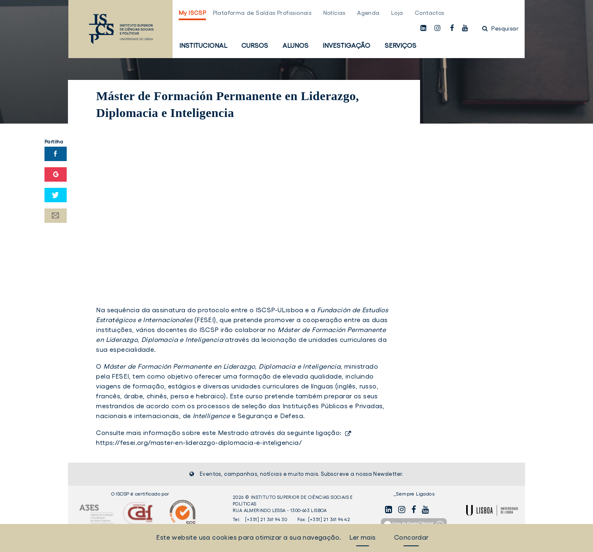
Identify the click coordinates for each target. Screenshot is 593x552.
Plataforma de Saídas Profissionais (262, 12)
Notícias (334, 12)
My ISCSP (192, 12)
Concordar (411, 537)
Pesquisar (500, 28)
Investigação (346, 45)
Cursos (254, 45)
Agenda (368, 12)
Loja (397, 12)
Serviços (400, 45)
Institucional (203, 45)
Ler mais (362, 537)
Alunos (295, 45)
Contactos (429, 12)
